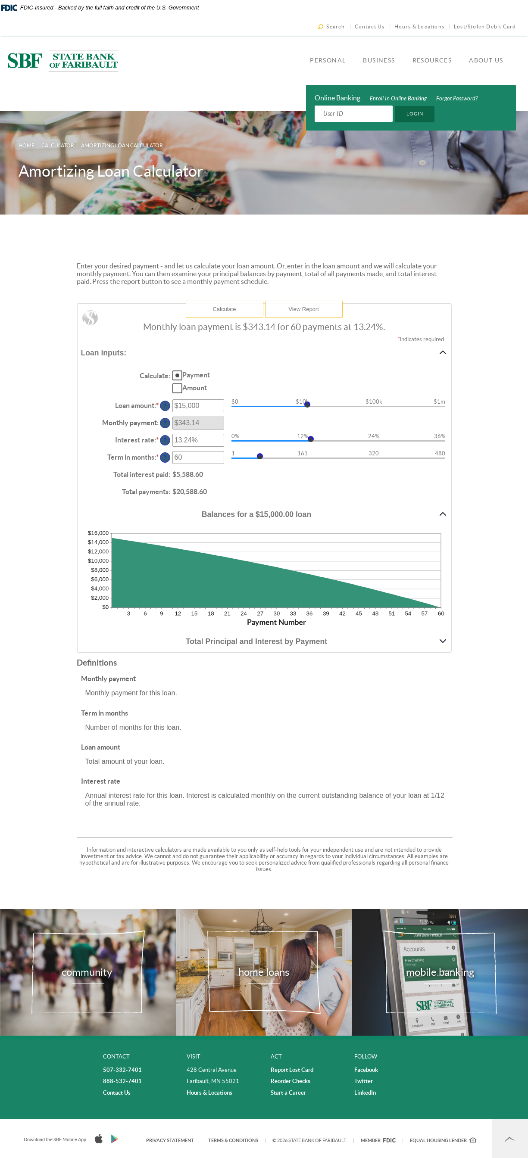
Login (415, 113)
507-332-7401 (122, 1070)
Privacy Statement (170, 1140)
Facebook (366, 1070)
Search (335, 26)
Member (378, 1140)
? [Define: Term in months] (165, 457)
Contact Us (370, 26)
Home (26, 145)
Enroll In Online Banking (398, 98)
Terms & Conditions (233, 1140)
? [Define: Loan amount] (165, 405)
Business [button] (379, 60)
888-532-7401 (122, 1081)
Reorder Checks (290, 1081)
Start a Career (288, 1093)
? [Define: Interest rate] (165, 440)
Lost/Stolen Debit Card (485, 26)
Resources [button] (432, 60)
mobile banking (440, 972)
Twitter (363, 1081)
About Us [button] (486, 60)
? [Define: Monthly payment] (165, 423)
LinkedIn (365, 1093)
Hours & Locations (419, 26)
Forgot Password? (457, 98)
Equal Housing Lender (443, 1140)
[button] (264, 352)
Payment (196, 375)
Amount (194, 388)
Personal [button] (328, 60)
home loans (263, 972)
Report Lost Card (292, 1070)
